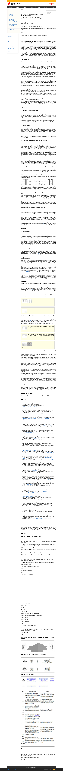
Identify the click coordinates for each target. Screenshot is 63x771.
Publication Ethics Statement (12, 24)
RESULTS (9, 41)
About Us (46, 7)
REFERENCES (24, 399)
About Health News (11, 25)
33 (43, 223)
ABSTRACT (23, 39)
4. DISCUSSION (24, 281)
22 (55, 98)
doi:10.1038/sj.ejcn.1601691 (50, 446)
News (39, 7)
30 (26, 201)
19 (39, 99)
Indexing (9, 11)
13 (49, 91)
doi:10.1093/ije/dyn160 (45, 436)
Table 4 (29, 334)
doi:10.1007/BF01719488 (35, 438)
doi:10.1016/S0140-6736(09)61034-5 (28, 432)
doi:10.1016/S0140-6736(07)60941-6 (37, 423)
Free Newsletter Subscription (12, 21)
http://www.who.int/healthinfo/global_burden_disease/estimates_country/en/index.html (36, 418)
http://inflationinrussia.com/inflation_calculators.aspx (40, 761)
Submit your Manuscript (47, 769)
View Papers (10, 13)
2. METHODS (24, 107)
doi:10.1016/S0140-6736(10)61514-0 (31, 522)
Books (25, 7)
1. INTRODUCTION (25, 59)
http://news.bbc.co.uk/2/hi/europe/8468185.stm (37, 518)
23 (39, 116)
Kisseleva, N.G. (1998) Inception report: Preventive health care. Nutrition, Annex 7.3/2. (36, 453)
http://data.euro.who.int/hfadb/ (49, 459)
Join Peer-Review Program (18, 769)
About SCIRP (29, 767)
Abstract (47, 9)
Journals (17, 7)
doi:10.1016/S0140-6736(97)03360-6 (46, 425)
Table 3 (39, 253)
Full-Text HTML (48, 12)
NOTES (22, 748)
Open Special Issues (11, 29)
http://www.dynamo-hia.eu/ (30, 484)
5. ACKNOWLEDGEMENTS (27, 393)
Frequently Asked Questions (12, 26)
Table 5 (27, 271)
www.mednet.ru (49, 489)
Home (10, 7)
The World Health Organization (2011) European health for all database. (34, 459)
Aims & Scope (10, 14)
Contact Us (35, 767)
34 (32, 289)
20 (29, 94)
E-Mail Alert (10, 769)
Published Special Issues (12, 30)
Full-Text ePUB (48, 13)
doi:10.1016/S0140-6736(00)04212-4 (39, 409)
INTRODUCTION (10, 38)
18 (55, 86)
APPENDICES (24, 533)
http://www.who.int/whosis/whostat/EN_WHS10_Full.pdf (31, 406)
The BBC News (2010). (26, 518)
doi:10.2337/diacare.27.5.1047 (27, 416)
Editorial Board (10, 15)
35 (39, 377)
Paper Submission (11, 19)
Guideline (9, 16)
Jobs (53, 7)
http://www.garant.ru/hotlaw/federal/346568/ (29, 450)
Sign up (40, 769)
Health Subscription (11, 20)
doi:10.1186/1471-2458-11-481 (35, 429)
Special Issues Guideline (12, 32)
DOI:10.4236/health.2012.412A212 (26, 12)
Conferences (31, 7)
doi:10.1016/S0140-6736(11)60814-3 (28, 496)
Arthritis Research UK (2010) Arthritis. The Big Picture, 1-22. (32, 491)
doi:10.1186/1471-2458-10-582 (29, 466)
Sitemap (33, 767)
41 (26, 371)
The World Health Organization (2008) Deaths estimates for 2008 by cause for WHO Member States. (38, 417)
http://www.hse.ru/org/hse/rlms (33, 470)
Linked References (49, 14)
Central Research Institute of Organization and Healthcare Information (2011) (35, 489)
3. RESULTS (23, 228)
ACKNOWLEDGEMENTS (12, 44)
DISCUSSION (10, 43)
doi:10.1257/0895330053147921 (49, 452)
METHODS (9, 39)
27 (50, 296)
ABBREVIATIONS (25, 525)
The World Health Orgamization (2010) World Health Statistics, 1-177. (33, 405)
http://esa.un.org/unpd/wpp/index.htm (46, 479)
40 (30, 320)
